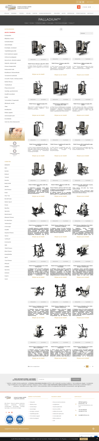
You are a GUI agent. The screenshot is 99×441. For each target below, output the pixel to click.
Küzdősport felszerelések (12, 72)
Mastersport (8, 214)
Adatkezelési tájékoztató (58, 413)
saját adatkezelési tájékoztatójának (58, 384)
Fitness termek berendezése (58, 402)
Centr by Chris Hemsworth (12, 121)
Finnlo (6, 205)
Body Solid (8, 183)
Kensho (7, 180)
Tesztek (21, 13)
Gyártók (34, 13)
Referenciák (70, 13)
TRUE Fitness (8, 248)
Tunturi (7, 177)
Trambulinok (8, 84)
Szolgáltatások (55, 404)
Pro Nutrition (8, 220)
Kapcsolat (90, 13)
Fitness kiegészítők (10, 66)
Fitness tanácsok (80, 13)
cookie (69, 439)
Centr (6, 279)
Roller (6, 97)
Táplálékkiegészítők (10, 50)
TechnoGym (8, 223)
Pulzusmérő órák (9, 69)
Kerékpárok (8, 109)
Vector (6, 235)
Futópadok (8, 35)
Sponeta (7, 211)
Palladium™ (71, 23)
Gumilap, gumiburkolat (11, 91)
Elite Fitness (8, 251)
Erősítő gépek (50, 23)
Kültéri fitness (9, 81)
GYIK (53, 420)
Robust (7, 174)
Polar (6, 192)
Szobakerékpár (9, 41)
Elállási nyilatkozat (56, 418)
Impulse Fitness (9, 232)
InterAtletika (8, 254)
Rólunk (28, 13)
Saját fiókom (90, 2)
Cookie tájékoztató (56, 416)
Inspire (7, 275)
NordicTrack (8, 198)
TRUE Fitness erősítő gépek (61, 23)
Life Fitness (8, 189)
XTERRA (7, 266)
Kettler (7, 171)
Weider (7, 186)
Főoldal (6, 13)
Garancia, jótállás (56, 409)
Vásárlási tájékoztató (57, 406)
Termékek (14, 13)
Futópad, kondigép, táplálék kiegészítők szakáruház (20, 398)
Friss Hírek (57, 13)
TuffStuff (7, 238)
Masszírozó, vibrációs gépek (13, 60)
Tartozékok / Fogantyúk (12, 100)
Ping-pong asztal (9, 87)
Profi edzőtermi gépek (41, 23)
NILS (6, 167)
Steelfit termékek (10, 94)
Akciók (63, 13)
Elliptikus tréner (9, 38)
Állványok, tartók (9, 103)
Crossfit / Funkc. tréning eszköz (14, 78)
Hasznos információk (45, 13)
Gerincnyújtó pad (9, 115)
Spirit (6, 257)
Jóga (6, 106)
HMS (6, 245)
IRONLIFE (7, 164)
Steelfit (7, 229)
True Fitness (8, 260)
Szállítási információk (57, 411)
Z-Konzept (8, 226)
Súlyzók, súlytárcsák (10, 63)
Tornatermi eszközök (11, 75)
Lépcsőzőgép (8, 44)
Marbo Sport (8, 201)
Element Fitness (9, 217)
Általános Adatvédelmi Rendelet (38, 383)
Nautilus (7, 208)
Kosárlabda (8, 118)
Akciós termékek (10, 32)
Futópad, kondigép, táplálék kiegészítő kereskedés (24, 7)
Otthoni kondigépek (10, 57)
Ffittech (7, 263)
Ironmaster (8, 242)
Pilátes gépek (9, 112)
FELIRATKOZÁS (76, 379)
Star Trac (7, 195)
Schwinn (7, 272)
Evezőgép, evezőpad (10, 47)
